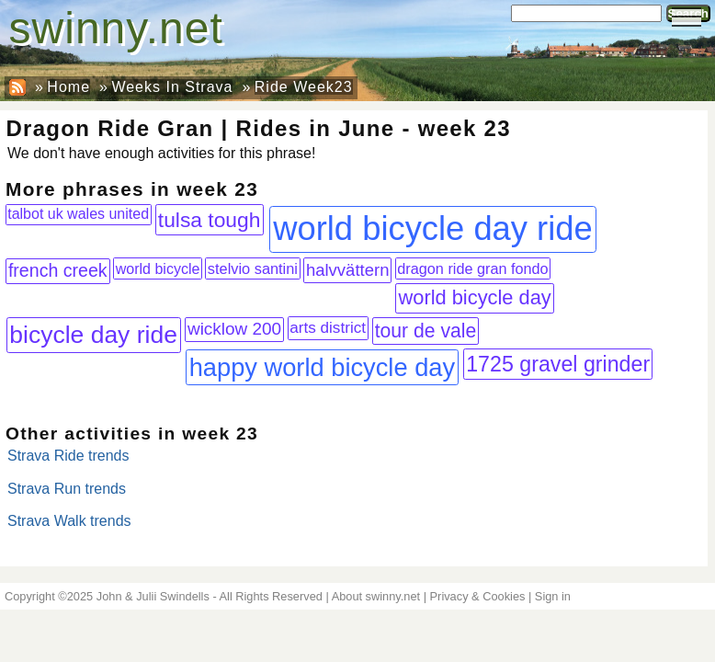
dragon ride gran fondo (472, 268)
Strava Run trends (66, 488)
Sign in (553, 596)
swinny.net (116, 28)
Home (68, 87)
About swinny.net (376, 596)
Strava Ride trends (68, 455)
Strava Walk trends (69, 521)
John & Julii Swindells (153, 596)
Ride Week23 (304, 87)
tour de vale (426, 330)
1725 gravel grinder (558, 364)
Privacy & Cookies (478, 596)
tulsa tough (209, 220)
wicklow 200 (234, 328)
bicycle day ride (93, 334)
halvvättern (348, 270)
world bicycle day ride (433, 228)
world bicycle (158, 268)
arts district (327, 328)
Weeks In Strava (172, 87)
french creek (58, 270)
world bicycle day (474, 297)
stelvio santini (253, 268)
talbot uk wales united (78, 214)
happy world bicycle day (322, 367)
